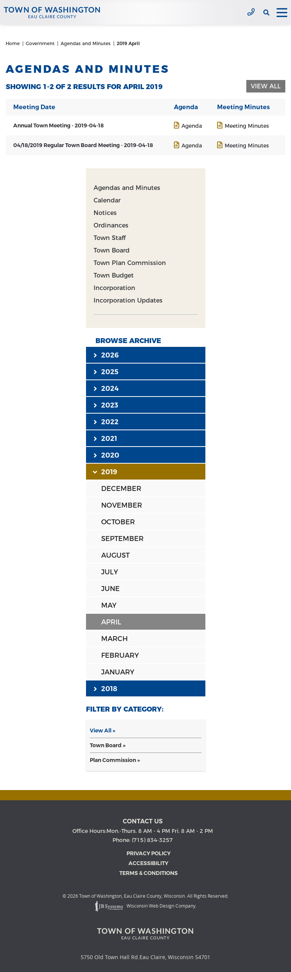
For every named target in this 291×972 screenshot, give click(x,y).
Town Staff (109, 237)
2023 (106, 405)
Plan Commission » (115, 760)
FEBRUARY (120, 655)
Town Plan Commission (130, 263)
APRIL (111, 622)
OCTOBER (118, 522)
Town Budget (114, 275)
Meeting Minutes (247, 125)
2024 (106, 388)
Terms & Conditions (148, 873)
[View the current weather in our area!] (257, 12)
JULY (109, 572)
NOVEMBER (121, 505)
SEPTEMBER (122, 539)
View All (266, 86)
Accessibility (148, 863)
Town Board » (107, 745)
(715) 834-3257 (251, 12)
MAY (108, 605)
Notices (105, 212)
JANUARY (117, 672)
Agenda (191, 125)
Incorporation (114, 288)
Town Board (112, 250)
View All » (102, 730)
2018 (105, 688)
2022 (106, 422)
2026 (106, 355)
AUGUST (115, 555)
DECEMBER (121, 488)
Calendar (107, 200)
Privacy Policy (149, 853)
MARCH (114, 639)
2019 (105, 472)
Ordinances (111, 225)
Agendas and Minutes (127, 187)
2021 (105, 438)
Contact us (143, 821)
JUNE (110, 589)
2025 (106, 371)
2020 (106, 455)
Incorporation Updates (128, 300)
